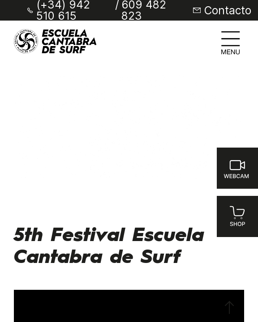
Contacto (227, 10)
